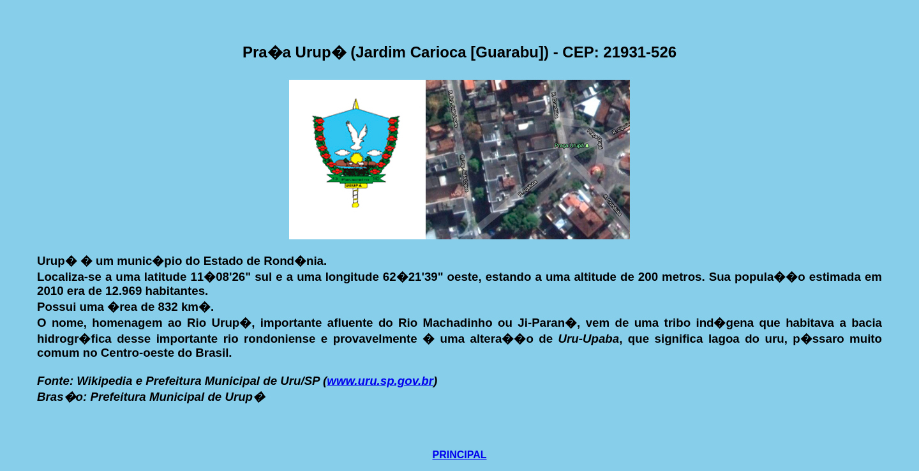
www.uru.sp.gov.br (380, 380)
